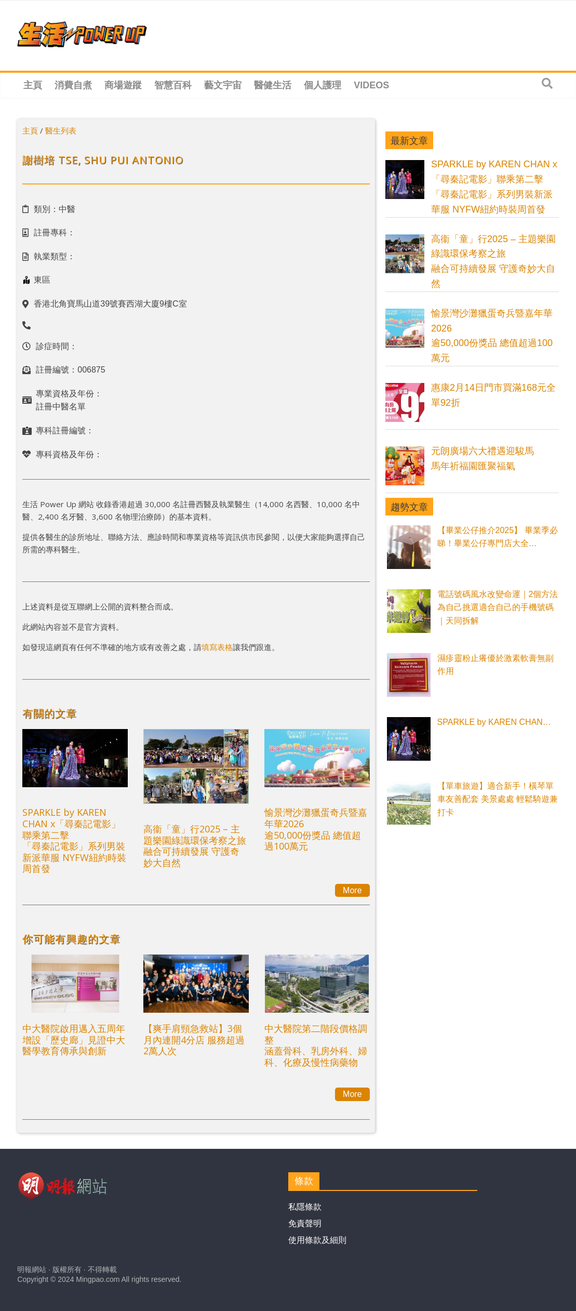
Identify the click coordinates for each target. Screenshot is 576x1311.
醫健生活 (272, 85)
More (352, 890)
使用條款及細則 (317, 1240)
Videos (371, 85)
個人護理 (322, 85)
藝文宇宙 (223, 85)
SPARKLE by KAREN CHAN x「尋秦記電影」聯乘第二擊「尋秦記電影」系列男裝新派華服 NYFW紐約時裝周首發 (74, 840)
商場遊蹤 (123, 85)
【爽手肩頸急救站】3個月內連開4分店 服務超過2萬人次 (194, 1039)
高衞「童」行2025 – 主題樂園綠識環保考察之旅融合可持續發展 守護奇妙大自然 (194, 846)
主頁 (32, 85)
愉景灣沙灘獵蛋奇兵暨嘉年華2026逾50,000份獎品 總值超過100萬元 (315, 829)
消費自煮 (73, 85)
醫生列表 (60, 130)
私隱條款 (305, 1206)
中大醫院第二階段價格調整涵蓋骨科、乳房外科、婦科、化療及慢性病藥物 (315, 1045)
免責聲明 (305, 1223)
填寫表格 (217, 647)
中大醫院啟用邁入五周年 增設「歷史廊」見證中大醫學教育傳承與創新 (73, 1039)
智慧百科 (173, 85)
